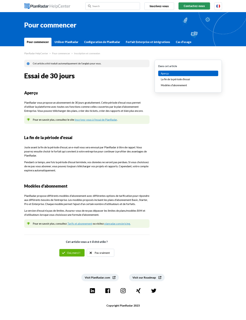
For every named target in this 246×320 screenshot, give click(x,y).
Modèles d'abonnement (174, 85)
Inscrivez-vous (159, 6)
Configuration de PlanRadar (102, 42)
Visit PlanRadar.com (97, 277)
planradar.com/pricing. (117, 223)
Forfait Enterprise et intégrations (148, 42)
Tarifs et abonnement (79, 223)
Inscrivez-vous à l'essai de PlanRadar (96, 119)
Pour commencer (38, 42)
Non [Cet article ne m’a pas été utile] (100, 253)
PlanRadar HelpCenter (36, 53)
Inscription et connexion (87, 53)
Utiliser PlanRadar (66, 42)
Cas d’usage (183, 42)
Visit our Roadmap (144, 277)
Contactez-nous (194, 6)
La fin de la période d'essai (175, 79)
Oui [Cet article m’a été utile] (72, 253)
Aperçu (165, 73)
